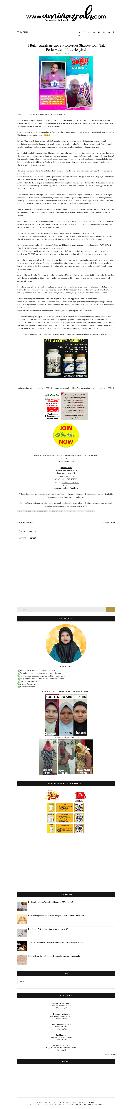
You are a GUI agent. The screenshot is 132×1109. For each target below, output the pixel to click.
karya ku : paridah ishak (61, 1025)
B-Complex (42, 511)
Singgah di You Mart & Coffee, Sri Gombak (61, 1048)
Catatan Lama (108, 522)
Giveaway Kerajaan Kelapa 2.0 (61, 1016)
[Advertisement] (66, 868)
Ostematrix (70, 511)
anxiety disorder (26, 511)
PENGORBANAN (61, 1027)
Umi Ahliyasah (66, 467)
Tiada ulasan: (72, 54)
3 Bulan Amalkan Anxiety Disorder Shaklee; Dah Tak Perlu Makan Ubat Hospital (66, 47)
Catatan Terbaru (25, 522)
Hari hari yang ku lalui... (61, 1046)
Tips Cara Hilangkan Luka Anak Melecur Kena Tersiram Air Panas (55, 942)
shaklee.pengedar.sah (70, 482)
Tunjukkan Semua (109, 1054)
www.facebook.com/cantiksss (66, 488)
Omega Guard (55, 511)
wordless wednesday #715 (61, 1006)
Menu (22, 32)
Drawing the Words (61, 1014)
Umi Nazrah (63, 1102)
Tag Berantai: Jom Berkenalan (62, 1037)
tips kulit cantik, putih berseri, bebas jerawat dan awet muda (54, 956)
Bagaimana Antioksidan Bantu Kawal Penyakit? (48, 929)
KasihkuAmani (62, 1035)
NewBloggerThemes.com (89, 1104)
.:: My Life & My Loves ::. (61, 1003)
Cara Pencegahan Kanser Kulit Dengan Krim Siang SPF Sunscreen (56, 915)
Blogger (90, 1102)
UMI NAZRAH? (66, 666)
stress (81, 511)
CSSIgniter (47, 1104)
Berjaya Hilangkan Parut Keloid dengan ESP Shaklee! (50, 902)
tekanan (90, 511)
